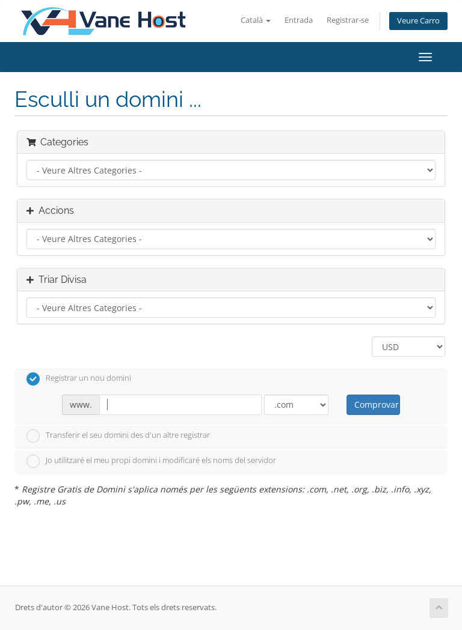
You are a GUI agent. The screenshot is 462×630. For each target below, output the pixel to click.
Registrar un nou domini (78, 379)
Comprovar (376, 404)
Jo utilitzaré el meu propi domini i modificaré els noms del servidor (151, 461)
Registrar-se (348, 20)
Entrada (299, 20)
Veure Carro (418, 21)
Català (256, 20)
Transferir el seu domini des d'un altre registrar (118, 436)
